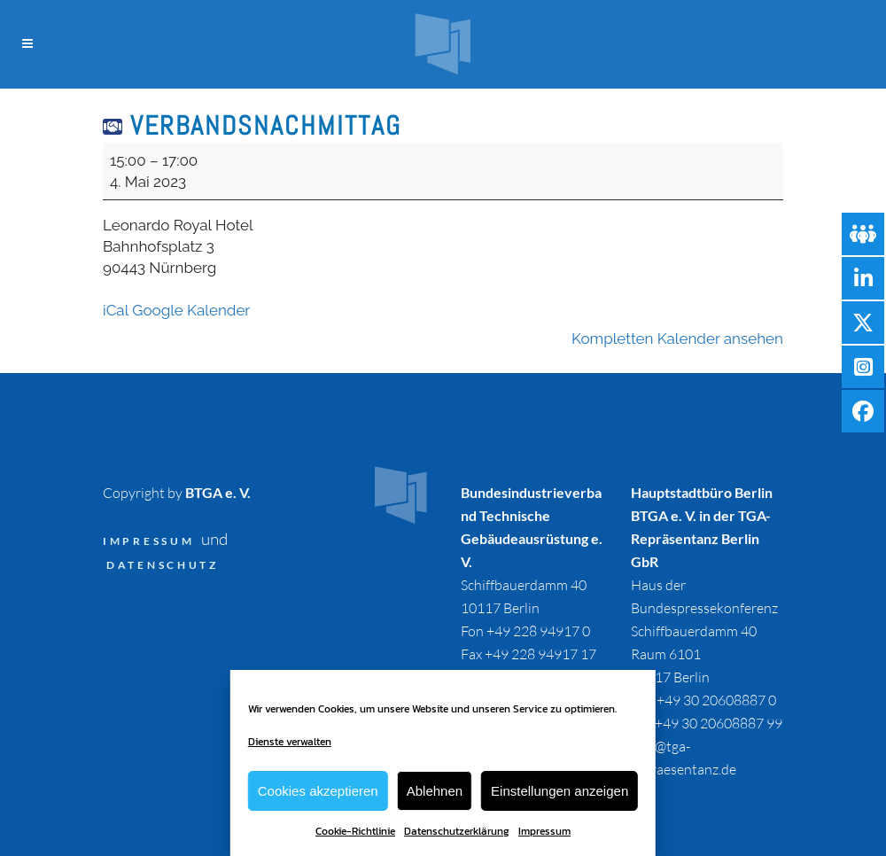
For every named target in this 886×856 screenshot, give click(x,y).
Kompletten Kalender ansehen (677, 338)
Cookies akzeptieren (318, 790)
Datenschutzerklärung (456, 831)
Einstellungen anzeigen (559, 790)
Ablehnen (434, 790)
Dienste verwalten (289, 742)
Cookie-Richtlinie (355, 831)
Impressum (544, 831)
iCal (115, 310)
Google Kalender (191, 310)
